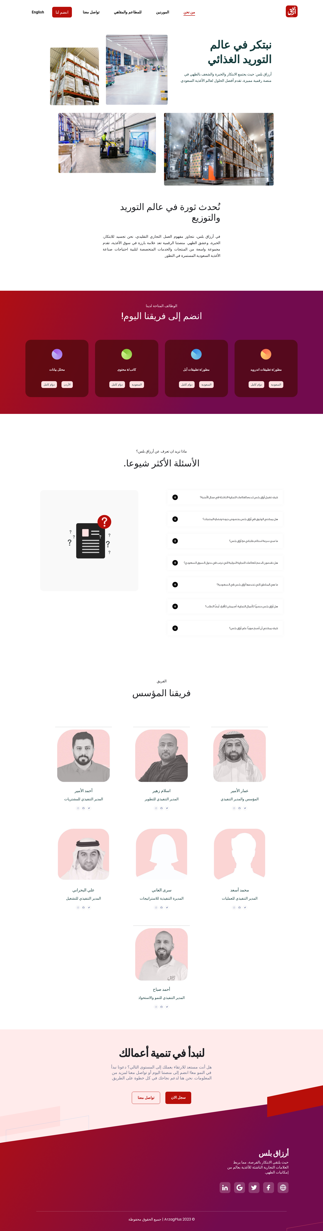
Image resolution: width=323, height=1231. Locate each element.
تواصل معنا (146, 1097)
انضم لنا (62, 12)
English (38, 12)
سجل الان (178, 1097)
